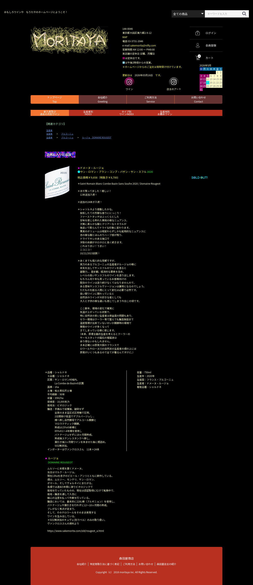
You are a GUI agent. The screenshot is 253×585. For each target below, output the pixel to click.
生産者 (49, 130)
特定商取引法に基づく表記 (104, 564)
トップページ (54, 99)
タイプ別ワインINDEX (126, 113)
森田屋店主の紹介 (166, 564)
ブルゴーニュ (67, 133)
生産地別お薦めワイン (165, 113)
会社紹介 (103, 99)
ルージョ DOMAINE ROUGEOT (96, 137)
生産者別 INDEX (88, 113)
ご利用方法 (150, 99)
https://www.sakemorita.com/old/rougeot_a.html (75, 530)
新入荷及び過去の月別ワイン (50, 113)
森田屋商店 (126, 558)
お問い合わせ (198, 99)
